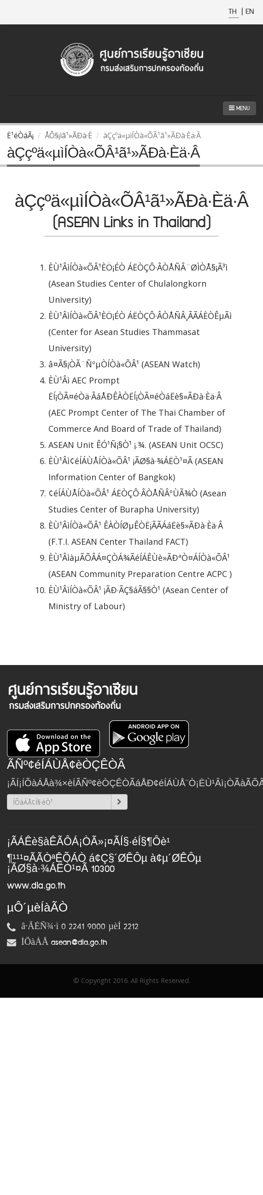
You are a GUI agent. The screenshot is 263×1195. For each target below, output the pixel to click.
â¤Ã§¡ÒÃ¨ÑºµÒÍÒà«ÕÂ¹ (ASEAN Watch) (124, 364)
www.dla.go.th (36, 886)
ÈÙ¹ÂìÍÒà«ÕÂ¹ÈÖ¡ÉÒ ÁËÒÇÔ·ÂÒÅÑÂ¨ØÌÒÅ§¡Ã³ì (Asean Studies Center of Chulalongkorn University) (138, 283)
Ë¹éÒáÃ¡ (20, 135)
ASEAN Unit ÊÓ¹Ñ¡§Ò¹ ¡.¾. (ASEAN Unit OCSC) (135, 444)
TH (233, 12)
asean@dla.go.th (79, 942)
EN (249, 12)
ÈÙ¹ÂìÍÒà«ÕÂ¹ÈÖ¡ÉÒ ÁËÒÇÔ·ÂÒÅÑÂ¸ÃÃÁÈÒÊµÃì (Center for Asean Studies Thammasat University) (140, 331)
